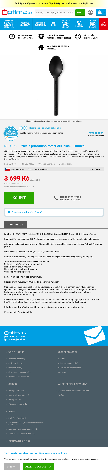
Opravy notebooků (16, 391)
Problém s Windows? (17, 418)
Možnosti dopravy (15, 363)
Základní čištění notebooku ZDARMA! (73, 391)
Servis (12, 384)
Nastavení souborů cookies (69, 368)
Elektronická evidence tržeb (19, 372)
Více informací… (96, 169)
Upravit (12, 470)
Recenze (61, 359)
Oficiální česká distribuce (18, 377)
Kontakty (62, 372)
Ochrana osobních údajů (68, 363)
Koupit (19, 198)
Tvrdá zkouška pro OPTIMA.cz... (21, 434)
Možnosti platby (15, 368)
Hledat (80, 12)
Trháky (61, 395)
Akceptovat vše (38, 470)
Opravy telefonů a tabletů (18, 395)
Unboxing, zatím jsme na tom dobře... (23, 429)
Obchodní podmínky (16, 359)
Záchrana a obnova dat (17, 404)
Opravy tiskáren (14, 400)
